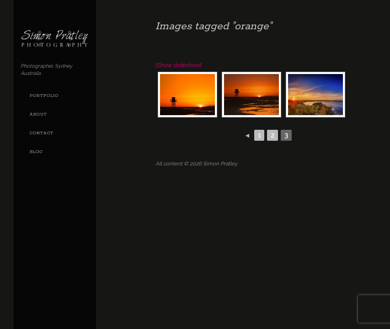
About (38, 114)
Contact (41, 133)
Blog (36, 151)
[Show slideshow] (178, 65)
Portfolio (44, 95)
